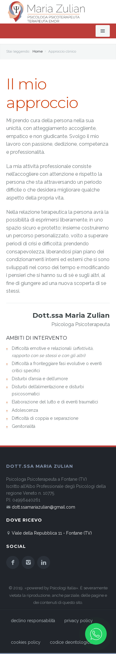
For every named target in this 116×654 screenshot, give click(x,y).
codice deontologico (71, 642)
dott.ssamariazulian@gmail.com (43, 507)
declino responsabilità (33, 620)
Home (37, 51)
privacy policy (78, 620)
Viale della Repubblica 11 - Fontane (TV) (52, 533)
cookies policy (26, 642)
